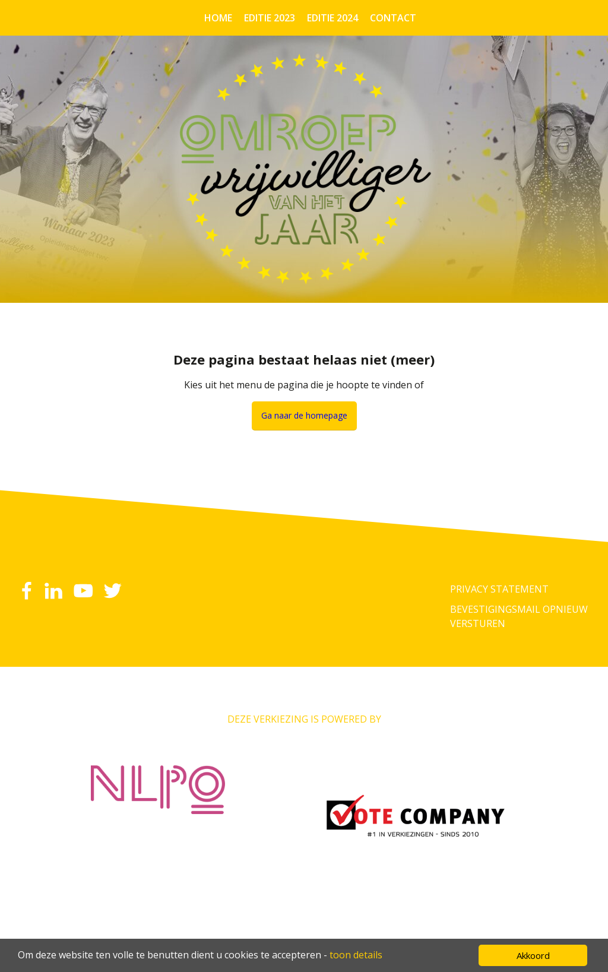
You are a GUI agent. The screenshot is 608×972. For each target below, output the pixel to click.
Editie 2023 (269, 17)
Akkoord (533, 955)
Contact (393, 17)
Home (218, 17)
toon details (356, 954)
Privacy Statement (499, 589)
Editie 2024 (332, 17)
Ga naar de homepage (304, 415)
